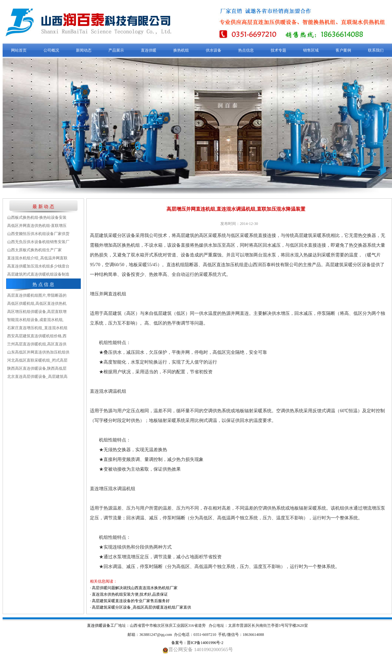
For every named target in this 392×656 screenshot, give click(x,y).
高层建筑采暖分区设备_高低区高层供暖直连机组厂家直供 (141, 607)
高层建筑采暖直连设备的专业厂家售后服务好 (131, 601)
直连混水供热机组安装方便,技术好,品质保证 (130, 594)
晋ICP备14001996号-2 (205, 642)
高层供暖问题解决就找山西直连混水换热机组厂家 (135, 588)
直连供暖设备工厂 (102, 625)
